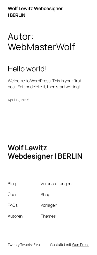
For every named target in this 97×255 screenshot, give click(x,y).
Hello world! (27, 69)
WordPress (80, 244)
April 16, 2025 (18, 99)
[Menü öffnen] (86, 12)
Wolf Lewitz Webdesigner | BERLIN (45, 152)
